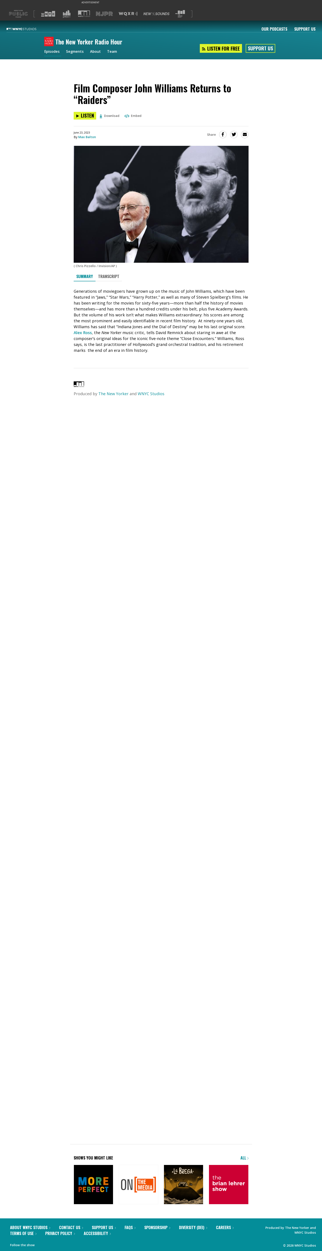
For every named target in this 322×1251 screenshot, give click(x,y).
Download (109, 116)
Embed (132, 116)
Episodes (52, 52)
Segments (77, 52)
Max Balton (87, 137)
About (99, 52)
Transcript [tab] (108, 276)
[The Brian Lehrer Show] (228, 1190)
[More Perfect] (93, 1190)
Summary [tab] (84, 276)
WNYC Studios (151, 393)
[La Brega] (183, 1190)
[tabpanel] (161, 320)
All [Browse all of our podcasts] (244, 1163)
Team (116, 52)
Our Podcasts (274, 29)
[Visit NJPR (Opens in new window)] (104, 14)
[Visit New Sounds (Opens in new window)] (156, 13)
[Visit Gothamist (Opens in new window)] (66, 14)
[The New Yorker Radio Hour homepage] (49, 42)
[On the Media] (138, 1190)
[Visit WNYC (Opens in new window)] (48, 14)
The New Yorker (113, 393)
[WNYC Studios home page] (27, 29)
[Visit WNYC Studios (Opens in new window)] (84, 14)
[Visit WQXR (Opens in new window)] (128, 14)
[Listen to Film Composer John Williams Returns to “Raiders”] (85, 116)
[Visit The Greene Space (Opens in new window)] (180, 14)
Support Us (304, 29)
